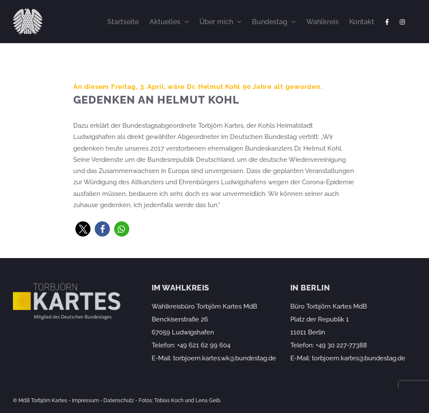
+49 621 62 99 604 (203, 345)
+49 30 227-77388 (341, 345)
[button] (82, 228)
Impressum (85, 400)
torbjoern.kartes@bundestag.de (358, 358)
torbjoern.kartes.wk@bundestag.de (224, 358)
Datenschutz (118, 400)
